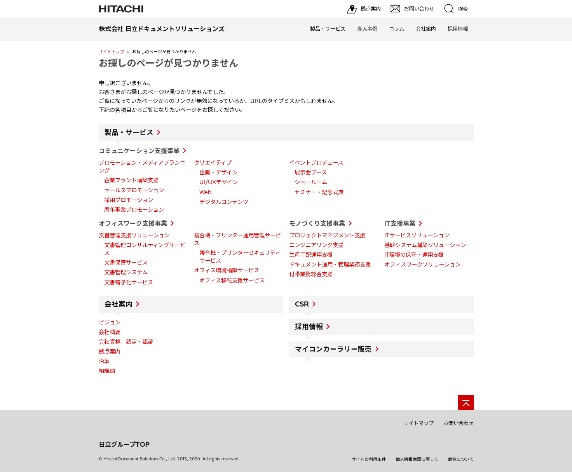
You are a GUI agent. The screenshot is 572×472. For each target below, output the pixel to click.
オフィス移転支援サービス (232, 280)
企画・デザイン (218, 172)
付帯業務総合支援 (311, 274)
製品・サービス (327, 29)
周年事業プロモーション (134, 209)
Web (205, 192)
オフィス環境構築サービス (226, 270)
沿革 (104, 361)
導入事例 (367, 29)
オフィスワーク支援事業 (133, 223)
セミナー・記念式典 (319, 192)
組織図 (107, 370)
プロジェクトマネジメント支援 (327, 235)
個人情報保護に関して (417, 459)
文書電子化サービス (128, 282)
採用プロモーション (128, 200)
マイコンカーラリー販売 (333, 349)
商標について (461, 459)
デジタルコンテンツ (223, 202)
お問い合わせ (458, 423)
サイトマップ (418, 423)
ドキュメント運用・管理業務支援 (330, 264)
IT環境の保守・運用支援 (414, 254)
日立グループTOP (124, 444)
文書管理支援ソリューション (134, 235)
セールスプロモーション (134, 190)
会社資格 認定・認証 (126, 341)
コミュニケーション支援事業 (139, 151)
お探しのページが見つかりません (168, 63)
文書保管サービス (126, 262)
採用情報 (458, 29)
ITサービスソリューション (416, 235)
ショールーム (311, 182)
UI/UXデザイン (218, 182)
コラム (396, 29)
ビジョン (109, 322)
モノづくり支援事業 (317, 223)
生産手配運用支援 (311, 254)
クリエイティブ (213, 162)
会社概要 (109, 332)
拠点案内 (109, 351)
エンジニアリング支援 (316, 245)
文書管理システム (126, 272)
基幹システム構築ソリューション (425, 245)
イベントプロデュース (316, 162)
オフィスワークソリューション (422, 264)
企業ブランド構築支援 (131, 180)
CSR (302, 304)
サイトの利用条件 (369, 459)
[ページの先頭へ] (466, 402)
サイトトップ (111, 51)
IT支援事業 (399, 223)
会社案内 (426, 29)
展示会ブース (311, 172)
